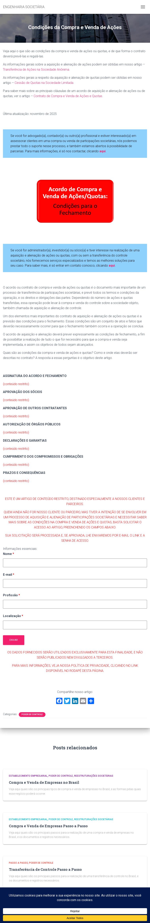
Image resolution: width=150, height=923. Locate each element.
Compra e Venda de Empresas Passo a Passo (48, 826)
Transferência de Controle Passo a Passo (45, 869)
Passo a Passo (18, 862)
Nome (8, 554)
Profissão (11, 595)
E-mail (8, 575)
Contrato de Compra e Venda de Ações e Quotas (68, 96)
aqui (112, 265)
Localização (13, 616)
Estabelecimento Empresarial (28, 775)
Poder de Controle (32, 714)
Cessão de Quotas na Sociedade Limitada (44, 83)
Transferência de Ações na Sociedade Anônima (36, 69)
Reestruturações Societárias (93, 775)
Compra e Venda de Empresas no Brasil (44, 782)
